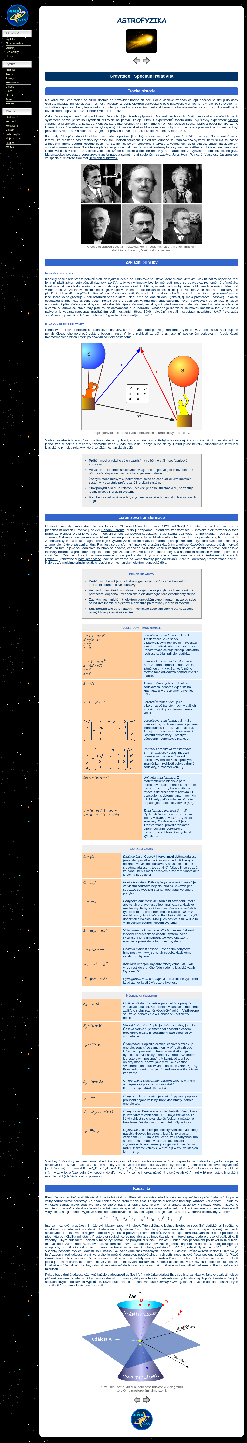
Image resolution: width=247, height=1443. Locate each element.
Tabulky (10, 103)
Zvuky (9, 99)
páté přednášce (89, 559)
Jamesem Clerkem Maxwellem (126, 526)
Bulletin (10, 47)
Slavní (9, 95)
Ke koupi (10, 121)
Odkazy (10, 129)
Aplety (9, 74)
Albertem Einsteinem (207, 147)
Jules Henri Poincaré (187, 154)
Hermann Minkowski (103, 158)
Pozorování (12, 82)
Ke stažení (12, 125)
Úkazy (9, 56)
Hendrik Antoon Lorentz (104, 111)
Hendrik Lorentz (112, 530)
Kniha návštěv (14, 134)
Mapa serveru (13, 138)
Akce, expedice (14, 43)
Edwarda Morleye (94, 123)
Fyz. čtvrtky (12, 51)
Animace (10, 69)
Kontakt (10, 146)
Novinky (10, 39)
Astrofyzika (12, 78)
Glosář (9, 90)
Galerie (10, 86)
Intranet (10, 142)
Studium (10, 117)
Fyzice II (51, 559)
